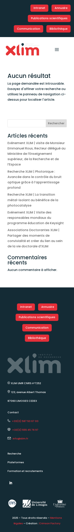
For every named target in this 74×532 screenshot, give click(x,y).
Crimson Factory (49, 523)
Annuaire (61, 8)
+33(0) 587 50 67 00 (22, 421)
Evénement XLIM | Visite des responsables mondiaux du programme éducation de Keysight (35, 217)
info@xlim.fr (20, 438)
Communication (28, 29)
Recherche (14, 453)
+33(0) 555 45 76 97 (22, 430)
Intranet (39, 8)
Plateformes (15, 462)
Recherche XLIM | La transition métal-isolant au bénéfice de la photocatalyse (32, 200)
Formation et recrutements (25, 471)
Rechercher (56, 123)
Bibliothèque (58, 29)
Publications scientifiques (49, 18)
